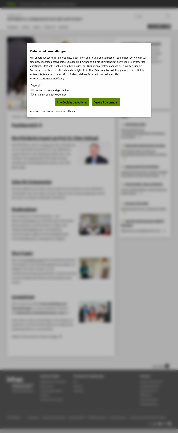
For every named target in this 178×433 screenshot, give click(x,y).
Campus (45, 395)
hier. (55, 336)
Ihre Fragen (22, 253)
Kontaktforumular (33, 260)
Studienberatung (149, 386)
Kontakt (63, 27)
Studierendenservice (151, 381)
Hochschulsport (149, 399)
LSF (75, 381)
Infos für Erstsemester (32, 181)
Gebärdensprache (97, 417)
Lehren (26, 27)
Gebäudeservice (149, 404)
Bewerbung (47, 386)
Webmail (78, 390)
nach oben (160, 366)
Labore (37, 27)
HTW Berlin (17, 116)
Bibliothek (145, 395)
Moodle (78, 386)
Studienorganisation (52, 390)
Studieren (13, 27)
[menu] (159, 26)
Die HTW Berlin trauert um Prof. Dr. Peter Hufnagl (55, 138)
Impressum (33, 417)
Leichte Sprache (118, 417)
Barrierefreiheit (76, 417)
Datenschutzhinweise (54, 417)
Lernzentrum (23, 296)
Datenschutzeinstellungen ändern (148, 417)
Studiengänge (24, 209)
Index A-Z (50, 27)
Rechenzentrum (148, 390)
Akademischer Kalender (53, 381)
